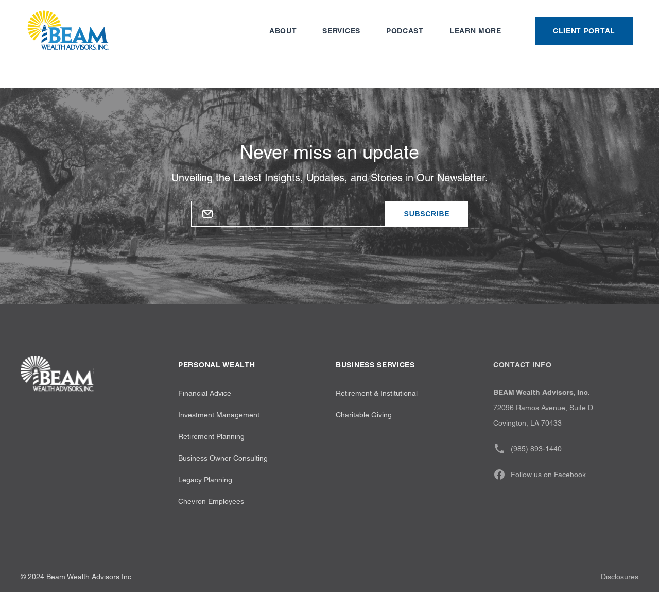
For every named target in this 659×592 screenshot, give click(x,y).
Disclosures (619, 576)
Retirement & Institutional (377, 393)
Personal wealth (216, 365)
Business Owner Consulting (223, 458)
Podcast (405, 31)
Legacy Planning (205, 480)
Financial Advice (204, 393)
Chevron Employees (211, 501)
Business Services (375, 365)
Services (341, 31)
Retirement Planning (211, 436)
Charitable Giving (364, 415)
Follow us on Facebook (539, 474)
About (283, 31)
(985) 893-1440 (527, 449)
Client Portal (584, 31)
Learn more (475, 31)
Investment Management (218, 415)
